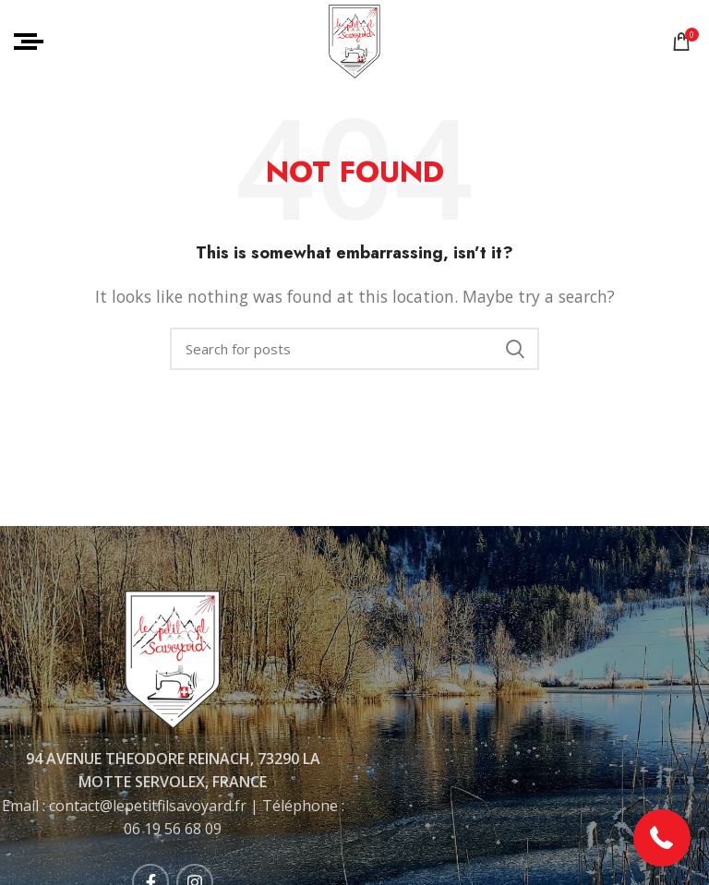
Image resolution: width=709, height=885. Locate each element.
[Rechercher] (354, 349)
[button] (662, 838)
